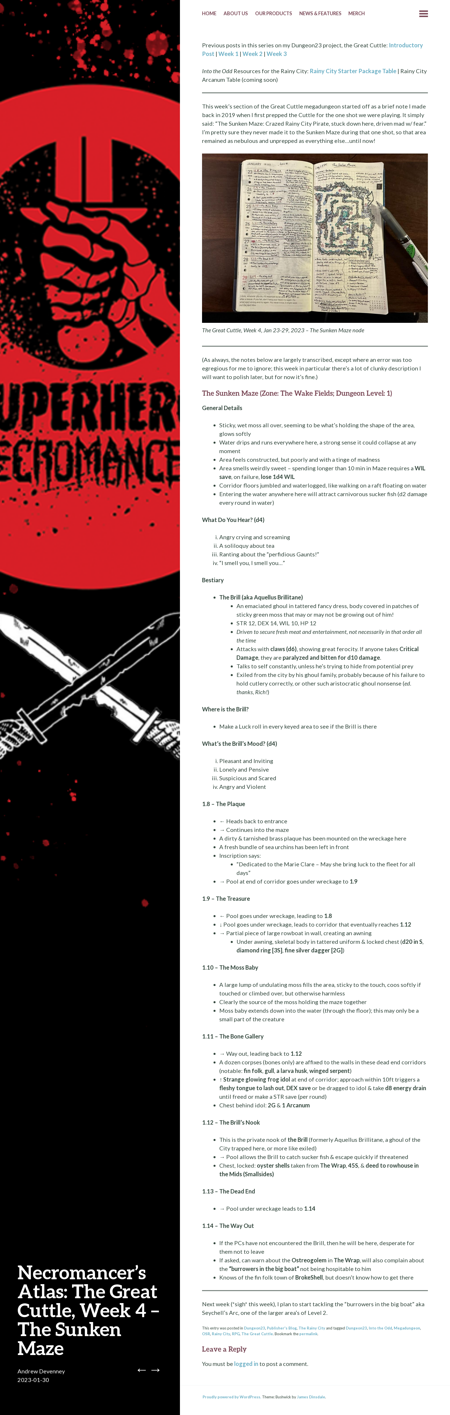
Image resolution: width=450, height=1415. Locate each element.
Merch (356, 13)
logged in (246, 1363)
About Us (236, 13)
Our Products (273, 13)
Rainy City (221, 1333)
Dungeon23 (254, 1328)
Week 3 (277, 53)
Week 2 (253, 53)
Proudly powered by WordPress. (232, 1397)
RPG (236, 1333)
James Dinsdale (311, 1397)
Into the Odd (380, 1328)
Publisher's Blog (282, 1328)
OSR (206, 1333)
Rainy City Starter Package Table (353, 70)
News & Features (320, 13)
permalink (308, 1333)
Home (209, 13)
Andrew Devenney (41, 1371)
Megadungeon (407, 1328)
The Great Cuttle (257, 1333)
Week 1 (228, 53)
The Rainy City (311, 1328)
